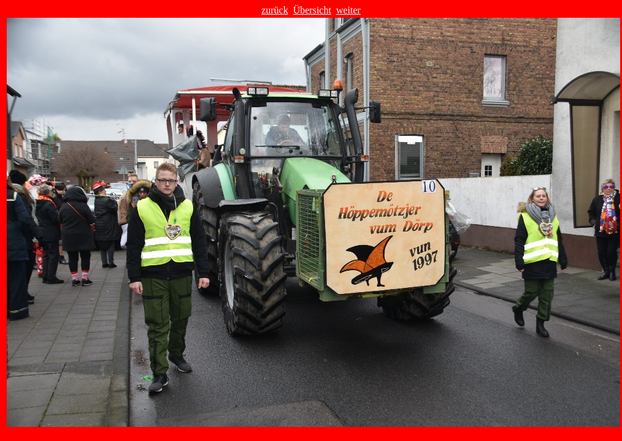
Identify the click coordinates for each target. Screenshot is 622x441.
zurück (274, 10)
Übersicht (312, 10)
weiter (348, 10)
